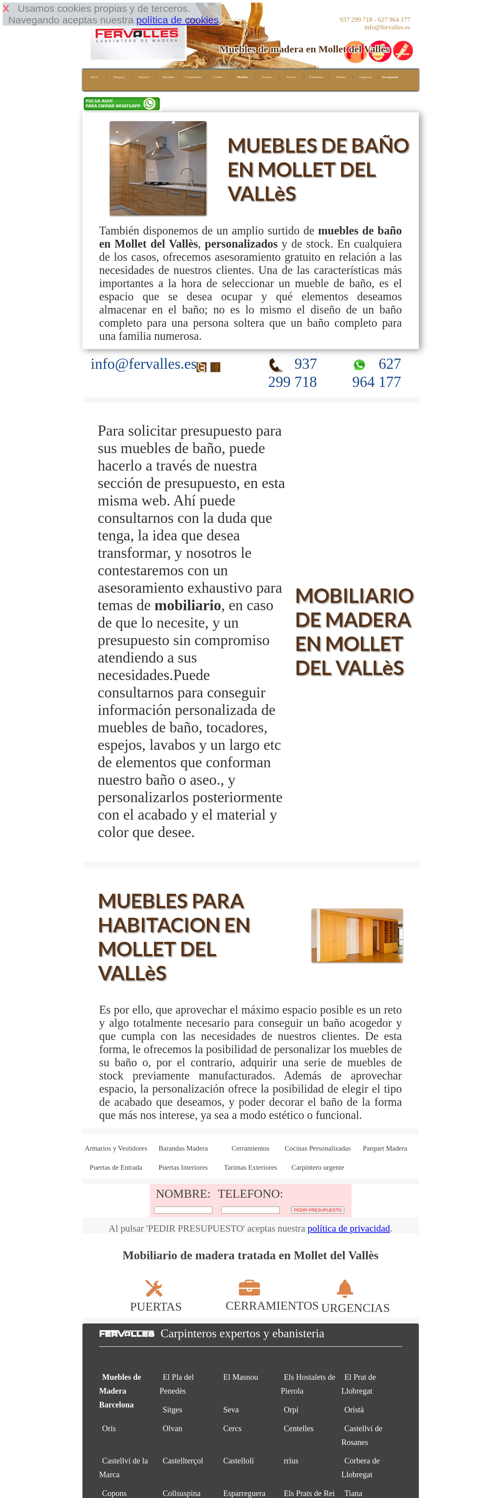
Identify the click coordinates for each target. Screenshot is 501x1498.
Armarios (143, 77)
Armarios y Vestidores (116, 1148)
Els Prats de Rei (309, 1493)
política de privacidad (348, 1228)
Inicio (94, 77)
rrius (291, 1460)
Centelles (298, 1428)
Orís (109, 1428)
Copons (114, 1493)
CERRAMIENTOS (272, 1298)
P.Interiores (316, 77)
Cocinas (218, 77)
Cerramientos (193, 77)
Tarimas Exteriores (250, 1167)
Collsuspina (182, 1493)
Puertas (291, 77)
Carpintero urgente (318, 1167)
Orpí (291, 1409)
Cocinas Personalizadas (318, 1148)
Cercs (232, 1428)
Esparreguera (244, 1493)
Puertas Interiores (183, 1167)
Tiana (353, 1493)
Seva (231, 1409)
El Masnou (240, 1377)
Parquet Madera (385, 1148)
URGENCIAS (355, 1301)
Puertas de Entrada (116, 1167)
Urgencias (366, 77)
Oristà (354, 1409)
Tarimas (341, 77)
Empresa (119, 77)
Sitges (172, 1409)
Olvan (172, 1428)
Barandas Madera (183, 1148)
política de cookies (177, 19)
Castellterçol (183, 1460)
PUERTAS (156, 1299)
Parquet (266, 77)
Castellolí (238, 1460)
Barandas (168, 77)
